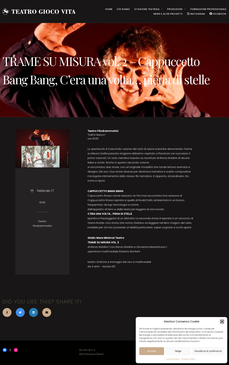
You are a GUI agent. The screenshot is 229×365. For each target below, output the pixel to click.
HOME (108, 9)
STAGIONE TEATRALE (147, 9)
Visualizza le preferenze (208, 350)
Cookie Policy (173, 358)
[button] (222, 321)
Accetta (151, 350)
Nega (178, 350)
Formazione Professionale (208, 9)
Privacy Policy (188, 358)
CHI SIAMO (123, 9)
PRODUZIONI (175, 9)
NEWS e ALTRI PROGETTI (168, 13)
